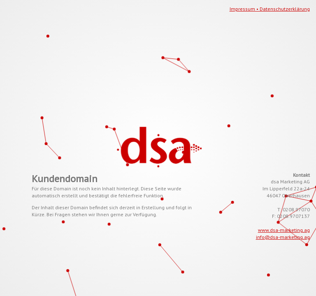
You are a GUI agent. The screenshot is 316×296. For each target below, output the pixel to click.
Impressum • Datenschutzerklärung (270, 9)
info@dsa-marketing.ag (283, 237)
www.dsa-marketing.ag (284, 230)
